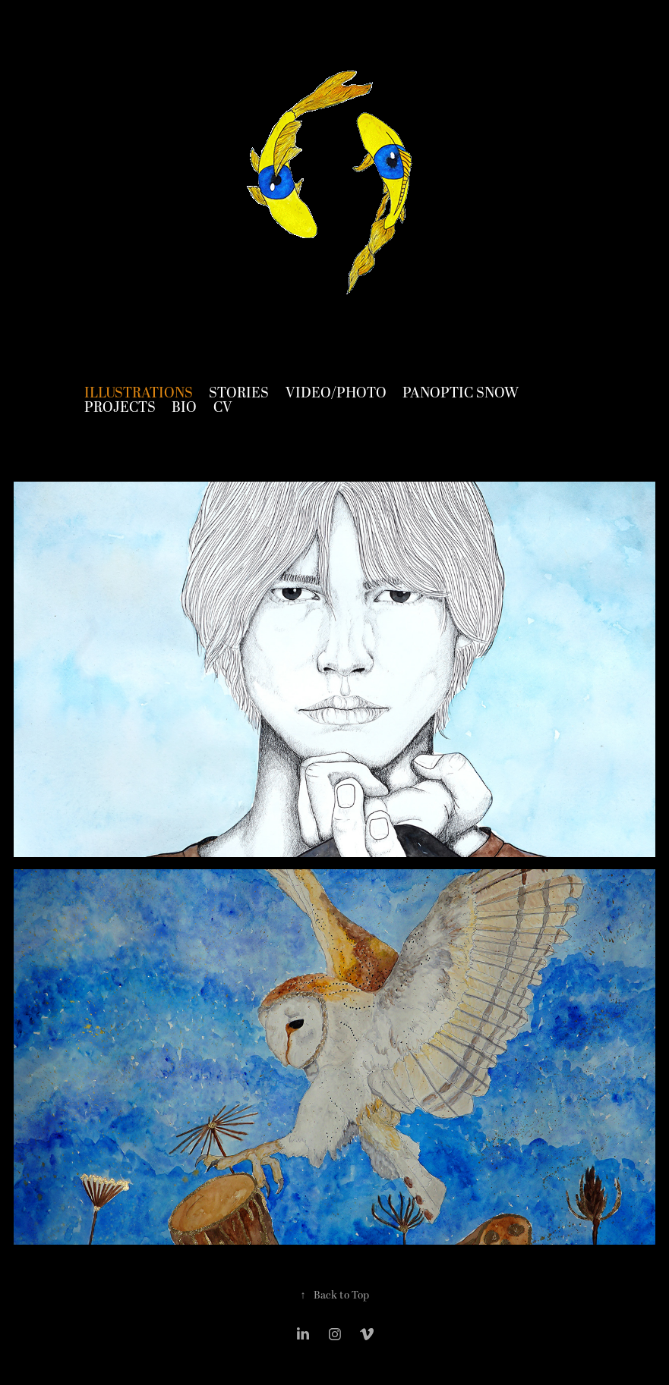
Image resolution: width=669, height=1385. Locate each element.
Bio (184, 408)
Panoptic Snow (460, 393)
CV (222, 408)
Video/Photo (336, 393)
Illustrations (138, 393)
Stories (239, 393)
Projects (120, 408)
